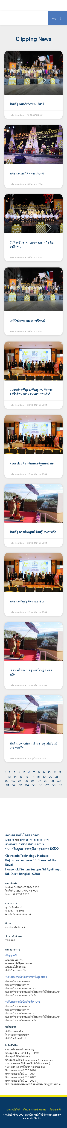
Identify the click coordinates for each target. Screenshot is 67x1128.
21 (56, 776)
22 (6, 780)
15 (21, 776)
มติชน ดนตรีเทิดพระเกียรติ (27, 173)
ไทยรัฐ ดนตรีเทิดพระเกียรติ (27, 104)
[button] (60, 18)
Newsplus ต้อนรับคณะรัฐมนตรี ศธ (32, 463)
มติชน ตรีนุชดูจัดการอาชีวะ (27, 601)
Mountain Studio (32, 1117)
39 (60, 785)
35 (34, 785)
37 (47, 785)
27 (39, 780)
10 (49, 772)
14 (15, 776)
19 (44, 776)
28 (45, 780)
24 (19, 780)
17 (32, 776)
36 (40, 785)
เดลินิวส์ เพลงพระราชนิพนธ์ (27, 320)
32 (13, 785)
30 (59, 780)
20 (50, 776)
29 (52, 780)
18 (38, 776)
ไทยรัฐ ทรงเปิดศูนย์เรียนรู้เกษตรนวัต (33, 532)
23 (13, 780)
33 (20, 785)
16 (27, 776)
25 (26, 780)
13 (9, 776)
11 (55, 772)
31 (7, 785)
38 (54, 785)
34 (27, 785)
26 (32, 780)
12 (60, 772)
